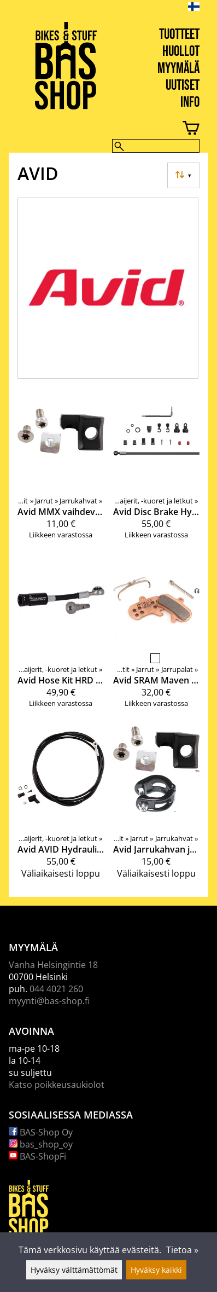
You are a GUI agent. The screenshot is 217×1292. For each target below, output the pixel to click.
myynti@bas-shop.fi (49, 1001)
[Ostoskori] (100, 129)
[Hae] (156, 146)
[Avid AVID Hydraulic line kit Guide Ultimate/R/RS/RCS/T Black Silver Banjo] (60, 807)
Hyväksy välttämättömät (74, 1270)
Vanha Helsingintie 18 (53, 965)
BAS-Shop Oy (41, 1132)
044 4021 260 (56, 989)
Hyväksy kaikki (156, 1270)
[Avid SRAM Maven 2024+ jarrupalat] (156, 637)
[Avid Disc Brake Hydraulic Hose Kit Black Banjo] (156, 468)
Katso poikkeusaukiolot (56, 1085)
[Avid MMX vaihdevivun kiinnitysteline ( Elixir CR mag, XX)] (60, 468)
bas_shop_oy (41, 1144)
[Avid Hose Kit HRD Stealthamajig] (60, 637)
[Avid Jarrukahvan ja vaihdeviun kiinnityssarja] (156, 807)
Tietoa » (182, 1250)
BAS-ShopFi (37, 1156)
